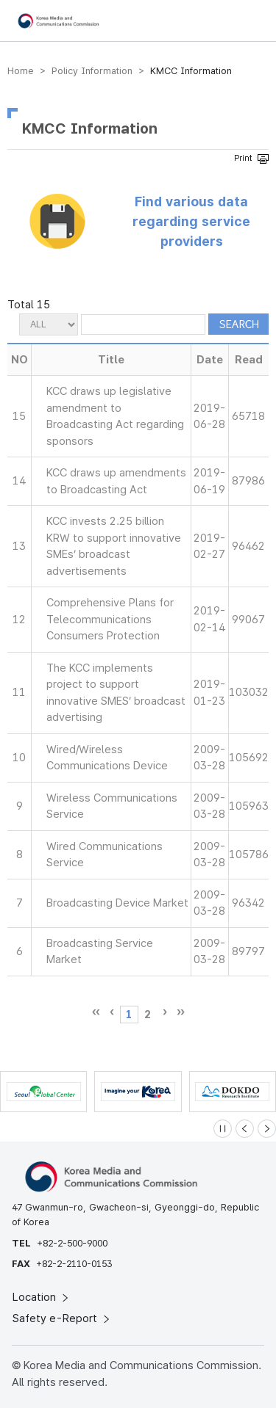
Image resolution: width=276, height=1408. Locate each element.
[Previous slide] (245, 1128)
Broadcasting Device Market (117, 903)
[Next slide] (267, 1128)
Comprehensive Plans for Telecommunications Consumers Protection (110, 619)
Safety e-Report (62, 1318)
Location (42, 1297)
